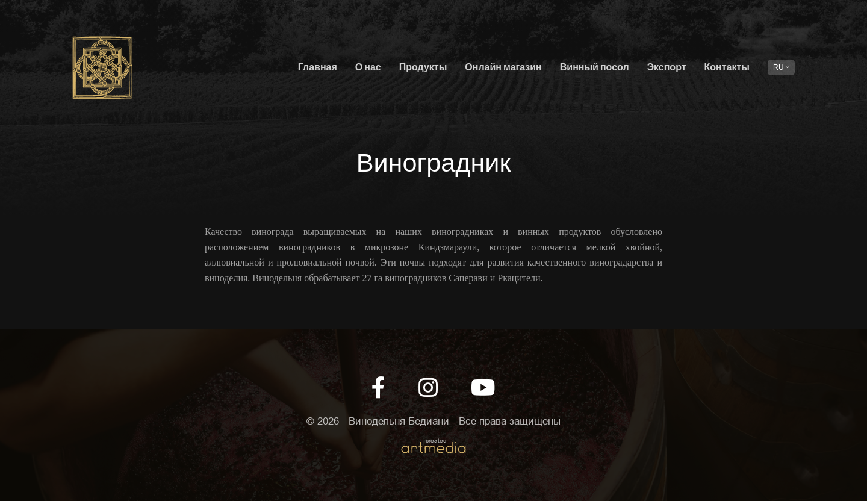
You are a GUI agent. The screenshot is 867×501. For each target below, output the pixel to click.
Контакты (727, 68)
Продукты (423, 68)
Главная (317, 68)
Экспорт (666, 68)
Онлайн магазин (503, 68)
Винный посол (594, 68)
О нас (368, 68)
